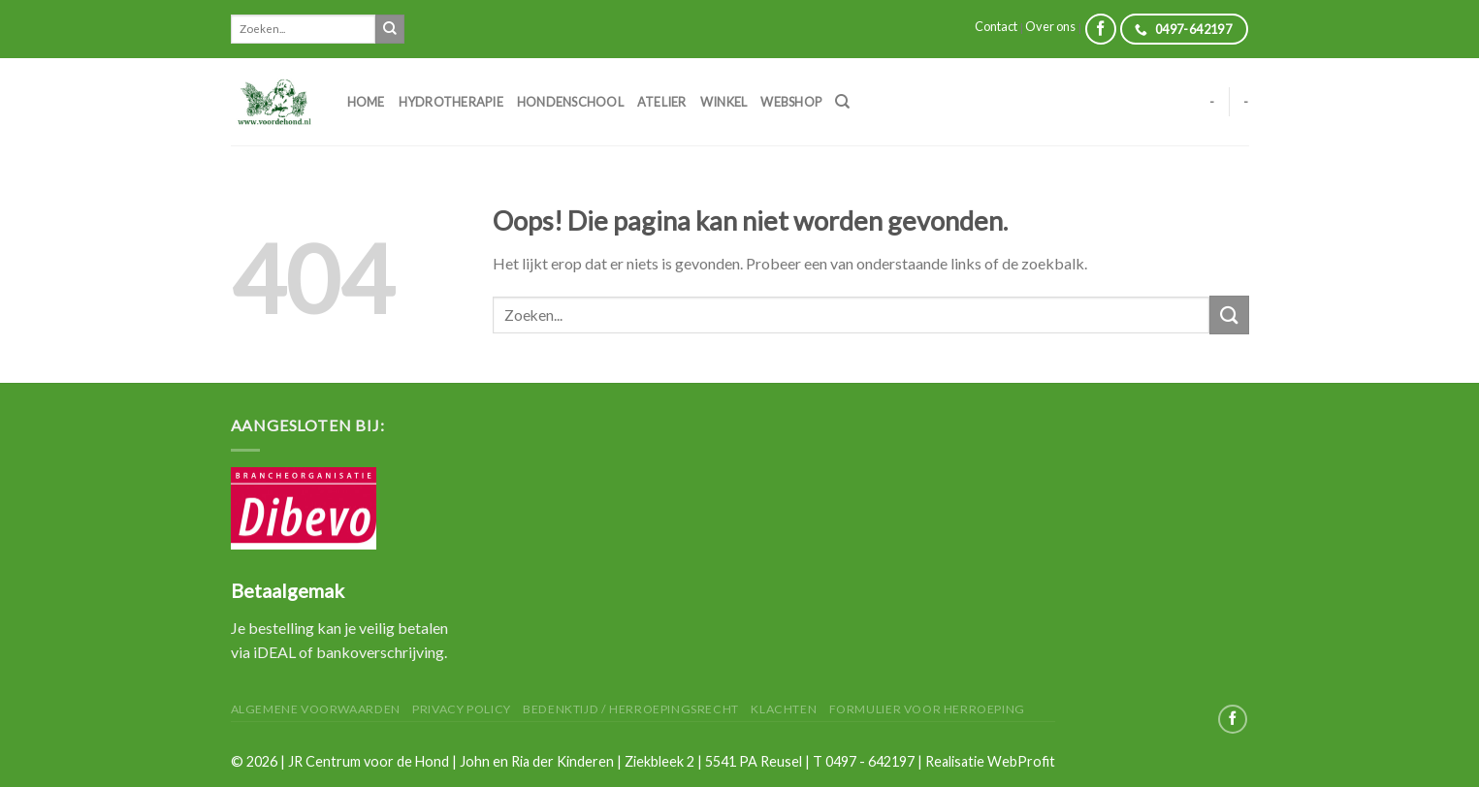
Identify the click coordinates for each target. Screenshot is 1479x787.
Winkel (724, 102)
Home (366, 102)
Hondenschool (570, 102)
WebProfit (1021, 761)
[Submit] (389, 29)
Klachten (784, 709)
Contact (996, 26)
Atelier (662, 102)
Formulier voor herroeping (927, 709)
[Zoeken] (842, 101)
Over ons (1050, 26)
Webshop (790, 102)
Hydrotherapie (451, 102)
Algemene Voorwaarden (316, 709)
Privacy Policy (461, 709)
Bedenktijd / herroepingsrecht (631, 709)
